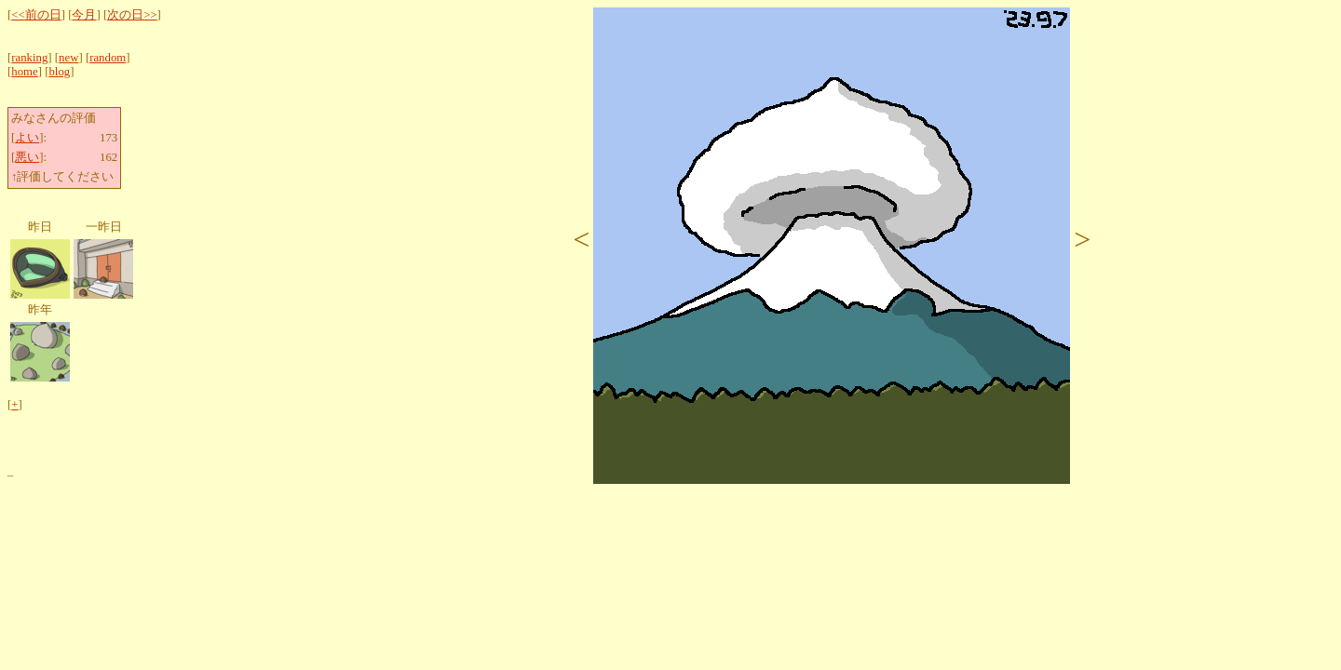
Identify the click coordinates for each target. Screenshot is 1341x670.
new (68, 57)
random (107, 57)
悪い (27, 157)
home (24, 71)
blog (59, 71)
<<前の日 (36, 14)
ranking (29, 57)
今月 (84, 14)
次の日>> (131, 14)
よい (27, 137)
